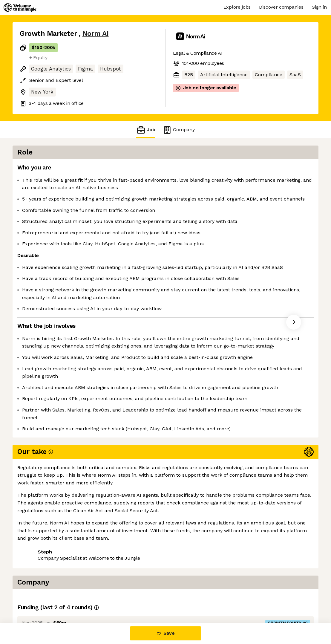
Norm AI (95, 34)
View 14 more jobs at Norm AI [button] (96, 597)
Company (179, 130)
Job (145, 130)
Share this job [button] (36, 597)
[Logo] (20, 7)
